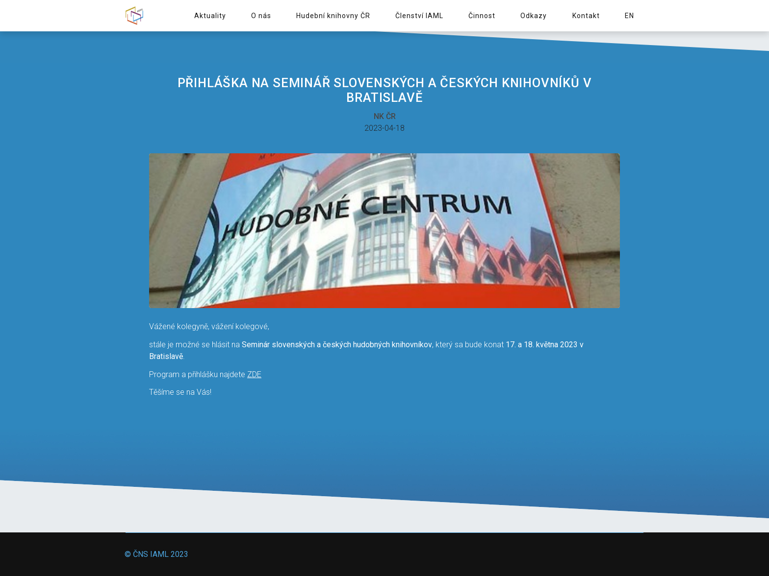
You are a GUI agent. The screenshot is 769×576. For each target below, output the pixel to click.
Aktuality (210, 16)
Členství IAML (419, 16)
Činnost (481, 16)
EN (629, 16)
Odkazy (533, 16)
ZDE (254, 374)
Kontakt (586, 16)
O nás (261, 16)
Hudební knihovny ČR (333, 16)
